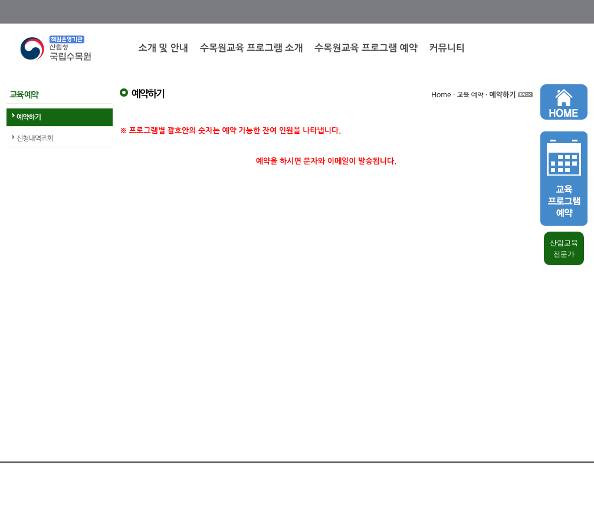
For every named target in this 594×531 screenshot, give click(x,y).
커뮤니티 (447, 48)
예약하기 (29, 117)
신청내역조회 (35, 138)
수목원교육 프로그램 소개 (251, 48)
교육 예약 (470, 95)
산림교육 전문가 (564, 248)
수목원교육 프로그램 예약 (365, 48)
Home (441, 94)
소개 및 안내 (163, 48)
